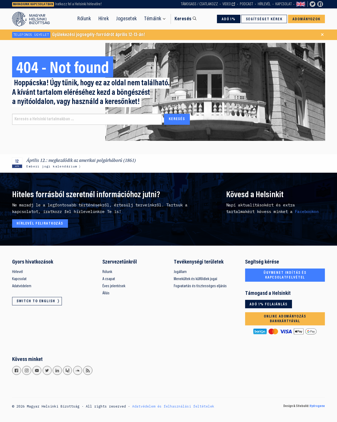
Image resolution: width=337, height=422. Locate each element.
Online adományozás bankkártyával (285, 319)
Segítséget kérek (264, 19)
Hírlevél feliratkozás (40, 224)
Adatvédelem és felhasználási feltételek (173, 406)
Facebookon (307, 211)
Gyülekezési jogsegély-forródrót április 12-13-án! (78, 35)
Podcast (246, 4)
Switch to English (300, 4)
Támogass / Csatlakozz (199, 4)
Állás (106, 293)
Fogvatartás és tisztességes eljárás (200, 286)
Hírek (103, 19)
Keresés (183, 19)
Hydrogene (317, 406)
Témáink (152, 19)
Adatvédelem (21, 286)
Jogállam (180, 272)
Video (226, 4)
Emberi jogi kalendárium (51, 166)
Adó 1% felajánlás (268, 304)
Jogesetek (126, 19)
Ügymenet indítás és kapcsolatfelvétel (285, 275)
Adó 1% (229, 19)
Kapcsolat (283, 4)
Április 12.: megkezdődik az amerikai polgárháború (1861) (81, 160)
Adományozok (306, 19)
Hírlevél (264, 4)
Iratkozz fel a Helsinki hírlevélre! (78, 4)
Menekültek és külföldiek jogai (195, 279)
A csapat (108, 279)
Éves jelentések (113, 286)
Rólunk (84, 19)
